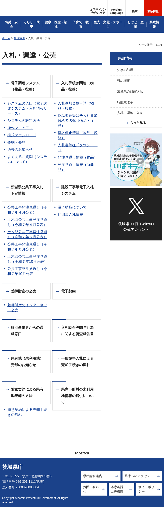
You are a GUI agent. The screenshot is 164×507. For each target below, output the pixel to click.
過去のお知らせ (20, 150)
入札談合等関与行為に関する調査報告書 (77, 331)
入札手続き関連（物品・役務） (77, 86)
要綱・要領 (16, 142)
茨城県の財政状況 (130, 91)
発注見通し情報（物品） (77, 157)
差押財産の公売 (23, 291)
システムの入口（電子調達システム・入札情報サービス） (27, 108)
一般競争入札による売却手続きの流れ (77, 361)
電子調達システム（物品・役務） (25, 86)
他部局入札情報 (70, 215)
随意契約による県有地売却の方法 (27, 392)
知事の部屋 (125, 70)
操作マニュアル (20, 128)
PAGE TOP (82, 453)
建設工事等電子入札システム (77, 190)
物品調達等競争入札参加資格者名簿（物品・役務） (77, 121)
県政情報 (19, 38)
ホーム (6, 38)
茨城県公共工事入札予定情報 (27, 190)
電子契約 (68, 291)
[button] (116, 8)
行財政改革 (125, 102)
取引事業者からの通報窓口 (27, 331)
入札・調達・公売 (130, 113)
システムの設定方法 (23, 121)
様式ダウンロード (21, 135)
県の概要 (123, 80)
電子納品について (72, 207)
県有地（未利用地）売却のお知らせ (27, 361)
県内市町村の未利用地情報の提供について (77, 395)
